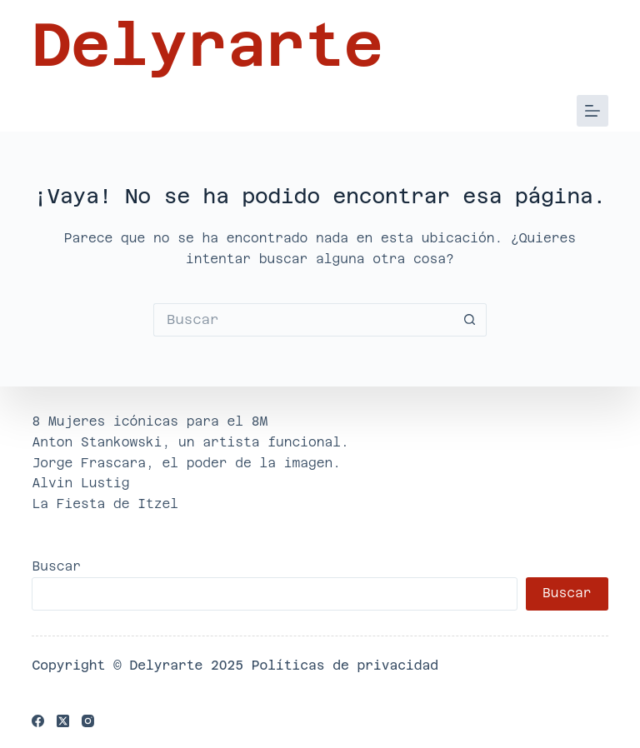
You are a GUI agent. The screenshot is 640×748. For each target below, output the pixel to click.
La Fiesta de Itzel (105, 503)
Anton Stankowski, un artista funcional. (190, 442)
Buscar (56, 566)
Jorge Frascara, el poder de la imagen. (186, 463)
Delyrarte (207, 45)
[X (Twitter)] (63, 721)
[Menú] (592, 111)
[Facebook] (38, 721)
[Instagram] (88, 721)
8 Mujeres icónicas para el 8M (150, 421)
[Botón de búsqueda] (470, 320)
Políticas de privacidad (345, 665)
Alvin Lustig (80, 483)
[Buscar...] (303, 320)
